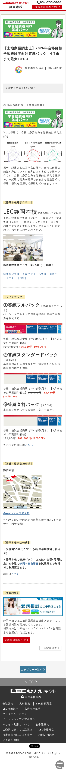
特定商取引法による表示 (17, 734)
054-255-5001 (49, 2)
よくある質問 (11, 740)
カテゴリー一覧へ (32, 669)
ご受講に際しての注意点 (17, 729)
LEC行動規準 (10, 708)
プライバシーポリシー (16, 714)
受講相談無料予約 (46, 6)
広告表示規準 (32, 708)
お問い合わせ (46, 734)
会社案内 (7, 703)
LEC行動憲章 (44, 703)
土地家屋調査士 (50, 648)
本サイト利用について (16, 724)
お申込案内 (42, 724)
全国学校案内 (33, 697)
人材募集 (24, 703)
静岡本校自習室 (29, 563)
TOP (33, 682)
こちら (29, 444)
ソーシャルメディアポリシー (20, 719)
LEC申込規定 (46, 729)
